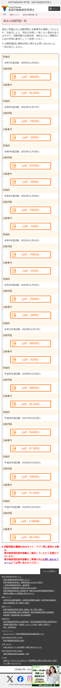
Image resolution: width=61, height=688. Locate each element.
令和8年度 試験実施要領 (12, 600)
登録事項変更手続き (10, 624)
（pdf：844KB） (30, 432)
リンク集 (6, 663)
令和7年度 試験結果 (48, 600)
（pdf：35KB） (30, 137)
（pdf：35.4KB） (30, 404)
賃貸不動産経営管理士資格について (16, 579)
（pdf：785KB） (30, 121)
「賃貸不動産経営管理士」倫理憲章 (16, 585)
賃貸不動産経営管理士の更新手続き (44, 622)
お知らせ (6, 660)
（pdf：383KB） (30, 76)
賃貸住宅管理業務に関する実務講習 (16, 612)
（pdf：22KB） (30, 270)
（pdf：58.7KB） (30, 537)
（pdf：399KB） (30, 476)
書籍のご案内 (24, 603)
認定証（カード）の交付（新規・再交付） (34, 624)
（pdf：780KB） (30, 210)
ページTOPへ (49, 571)
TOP (4, 14)
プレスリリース (9, 634)
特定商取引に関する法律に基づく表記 (42, 660)
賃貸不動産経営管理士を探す (13, 640)
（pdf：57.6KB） (30, 493)
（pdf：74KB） (30, 226)
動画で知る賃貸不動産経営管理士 (41, 591)
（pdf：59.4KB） (30, 93)
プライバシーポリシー (19, 660)
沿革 (27, 654)
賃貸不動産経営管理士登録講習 (42, 612)
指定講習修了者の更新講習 (21, 615)
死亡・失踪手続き (9, 627)
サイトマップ (16, 663)
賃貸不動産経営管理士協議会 (13, 654)
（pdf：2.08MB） (30, 521)
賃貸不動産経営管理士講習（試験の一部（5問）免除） (23, 609)
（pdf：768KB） (30, 254)
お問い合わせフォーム (34, 647)
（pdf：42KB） (30, 359)
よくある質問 (19, 647)
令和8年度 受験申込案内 (31, 600)
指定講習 (6, 615)
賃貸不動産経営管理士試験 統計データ (30, 634)
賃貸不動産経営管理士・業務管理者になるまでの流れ (22, 582)
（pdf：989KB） (30, 387)
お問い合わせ (8, 647)
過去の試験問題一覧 (10, 603)
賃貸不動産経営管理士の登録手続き (16, 622)
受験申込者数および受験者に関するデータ (18, 593)
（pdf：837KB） (30, 165)
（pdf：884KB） (30, 343)
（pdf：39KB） (30, 315)
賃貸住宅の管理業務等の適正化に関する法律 (19, 588)
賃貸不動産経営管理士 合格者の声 (15, 591)
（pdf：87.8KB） (30, 448)
